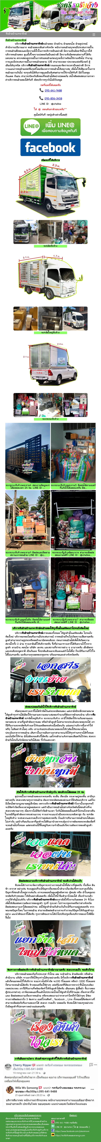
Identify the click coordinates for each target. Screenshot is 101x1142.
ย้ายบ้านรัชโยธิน (24, 1136)
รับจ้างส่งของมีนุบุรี (20, 1127)
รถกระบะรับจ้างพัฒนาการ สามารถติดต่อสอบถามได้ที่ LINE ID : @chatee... (73, 554)
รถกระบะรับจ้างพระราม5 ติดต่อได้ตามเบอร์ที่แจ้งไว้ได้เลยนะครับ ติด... (73, 486)
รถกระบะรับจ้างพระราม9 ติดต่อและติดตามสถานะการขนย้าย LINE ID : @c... (28, 554)
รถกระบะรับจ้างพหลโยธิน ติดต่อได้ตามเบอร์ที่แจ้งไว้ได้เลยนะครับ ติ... (27, 621)
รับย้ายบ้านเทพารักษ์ (16, 34)
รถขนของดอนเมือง (33, 1124)
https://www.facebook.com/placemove (72, 1131)
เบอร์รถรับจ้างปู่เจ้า (34, 1130)
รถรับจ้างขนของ (32, 1133)
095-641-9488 (53, 91)
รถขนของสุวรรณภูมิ (18, 1130)
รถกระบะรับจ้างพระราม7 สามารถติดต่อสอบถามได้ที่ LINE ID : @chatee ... (73, 621)
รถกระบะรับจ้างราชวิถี (23, 1122)
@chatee (68, 1127)
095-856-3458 (53, 99)
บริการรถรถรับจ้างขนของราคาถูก (27, 1115)
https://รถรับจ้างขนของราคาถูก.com (70, 1136)
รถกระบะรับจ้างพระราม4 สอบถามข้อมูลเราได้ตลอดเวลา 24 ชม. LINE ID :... (28, 486)
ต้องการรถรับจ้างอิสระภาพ (16, 1119)
